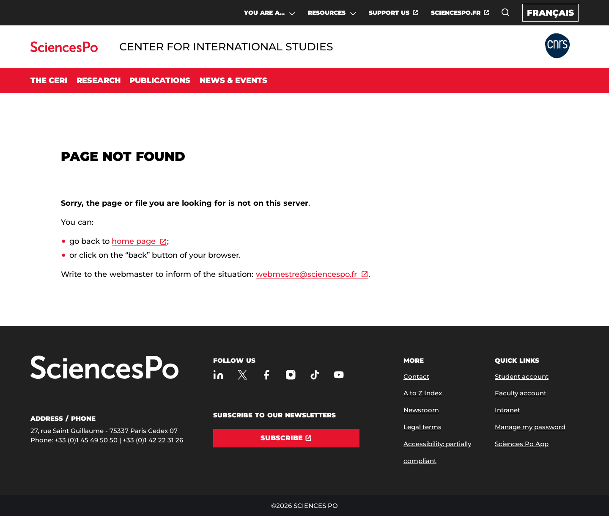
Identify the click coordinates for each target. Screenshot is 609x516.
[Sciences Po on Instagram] (290, 375)
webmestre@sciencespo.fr (306, 274)
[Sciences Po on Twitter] (242, 375)
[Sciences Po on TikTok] (315, 375)
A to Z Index (422, 393)
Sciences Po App (522, 444)
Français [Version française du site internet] (550, 13)
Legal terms (422, 427)
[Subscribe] (286, 438)
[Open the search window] (505, 12)
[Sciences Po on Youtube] (339, 375)
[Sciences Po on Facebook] (266, 375)
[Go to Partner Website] (557, 46)
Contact (416, 377)
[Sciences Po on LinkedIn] (218, 375)
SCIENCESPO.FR (455, 13)
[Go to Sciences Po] (64, 50)
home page (134, 241)
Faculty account (520, 393)
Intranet (507, 410)
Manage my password (530, 427)
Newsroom (421, 410)
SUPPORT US (389, 13)
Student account (522, 377)
